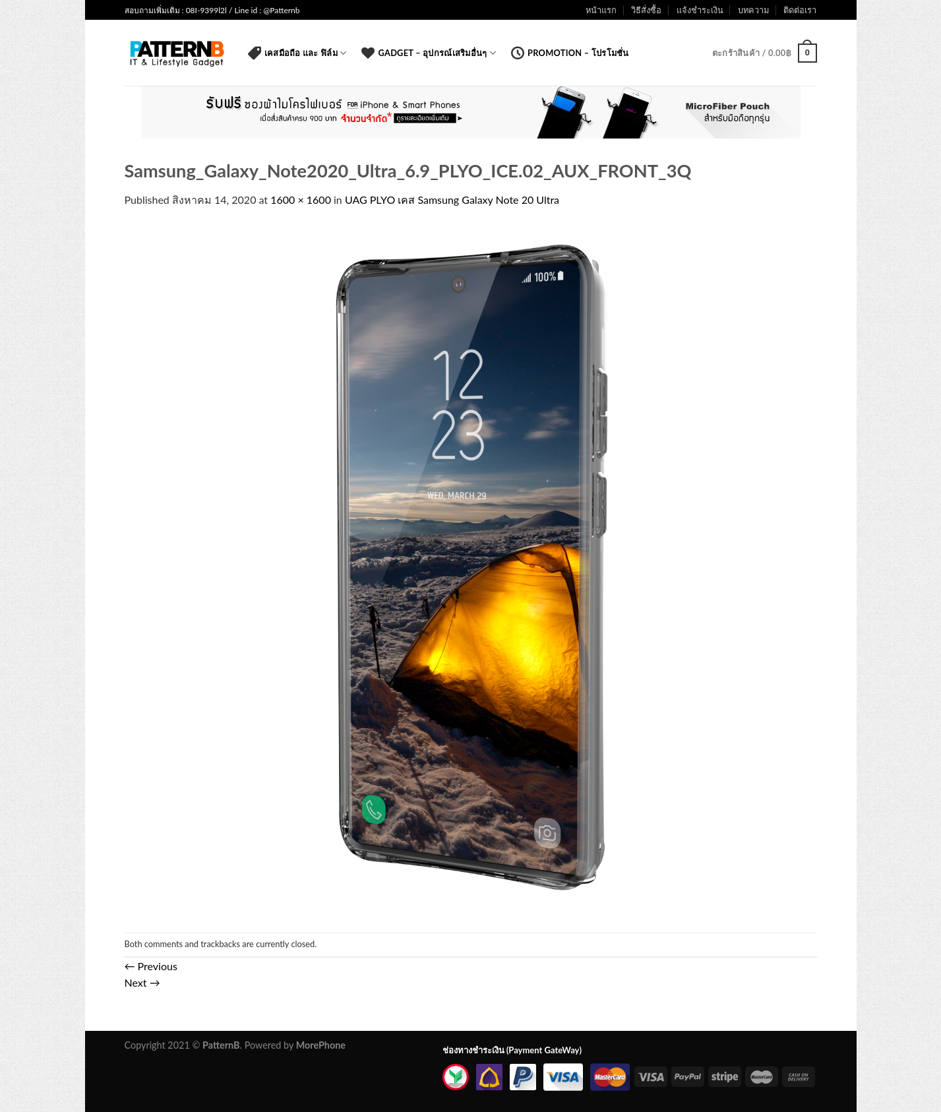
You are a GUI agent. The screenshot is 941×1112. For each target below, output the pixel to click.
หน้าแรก (601, 10)
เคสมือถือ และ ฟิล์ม (297, 53)
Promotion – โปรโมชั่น (570, 53)
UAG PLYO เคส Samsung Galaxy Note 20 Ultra (452, 199)
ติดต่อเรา (799, 10)
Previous (151, 966)
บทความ (753, 10)
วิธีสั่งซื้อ (646, 10)
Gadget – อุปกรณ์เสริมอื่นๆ (428, 53)
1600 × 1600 (300, 199)
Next (142, 982)
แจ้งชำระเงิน (700, 10)
